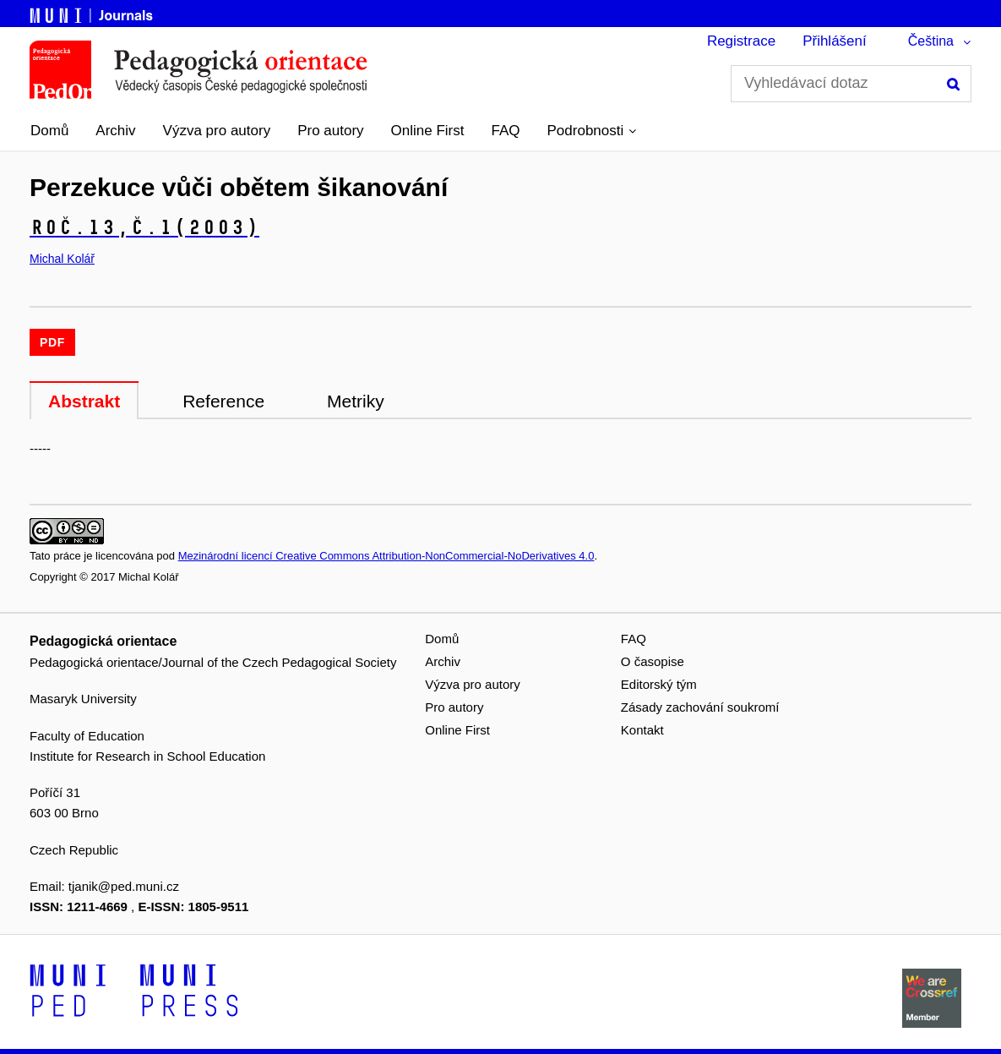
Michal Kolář (62, 258)
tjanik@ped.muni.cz (123, 886)
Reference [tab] (223, 401)
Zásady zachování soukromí (700, 707)
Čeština (931, 41)
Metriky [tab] (355, 401)
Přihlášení (834, 41)
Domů (49, 131)
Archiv (115, 131)
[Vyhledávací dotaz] (851, 83)
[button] (592, 131)
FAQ (506, 131)
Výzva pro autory (217, 131)
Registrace (741, 41)
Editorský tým (659, 684)
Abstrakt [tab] (84, 401)
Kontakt (642, 730)
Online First (428, 131)
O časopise (652, 661)
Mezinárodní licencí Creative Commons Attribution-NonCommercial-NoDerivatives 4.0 (386, 555)
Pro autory (330, 131)
